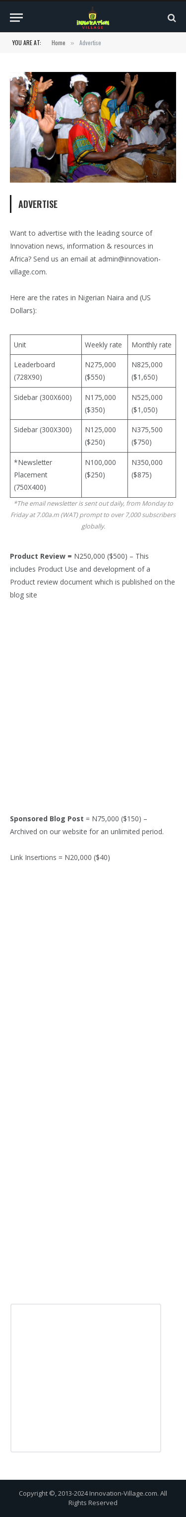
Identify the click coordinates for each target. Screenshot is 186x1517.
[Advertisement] (93, 711)
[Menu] (16, 17)
